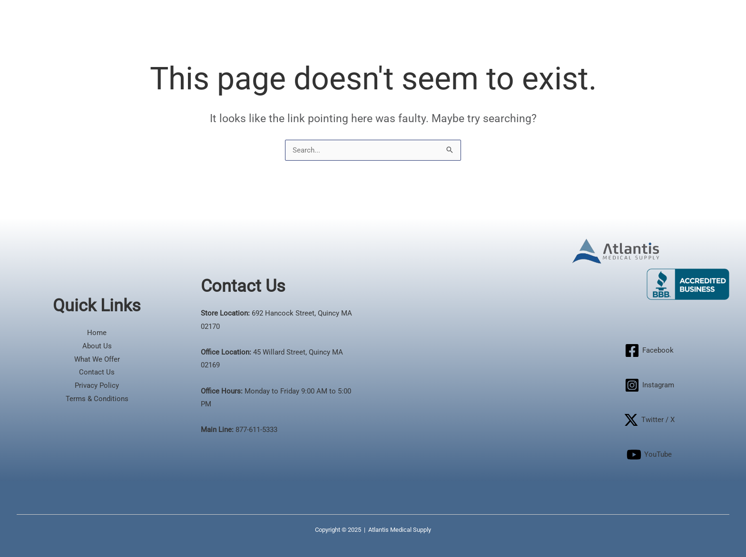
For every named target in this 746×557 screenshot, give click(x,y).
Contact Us (97, 372)
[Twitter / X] (649, 420)
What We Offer (97, 359)
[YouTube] (649, 454)
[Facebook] (649, 350)
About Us (97, 346)
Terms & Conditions (97, 398)
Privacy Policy (97, 385)
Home (97, 332)
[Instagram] (649, 385)
